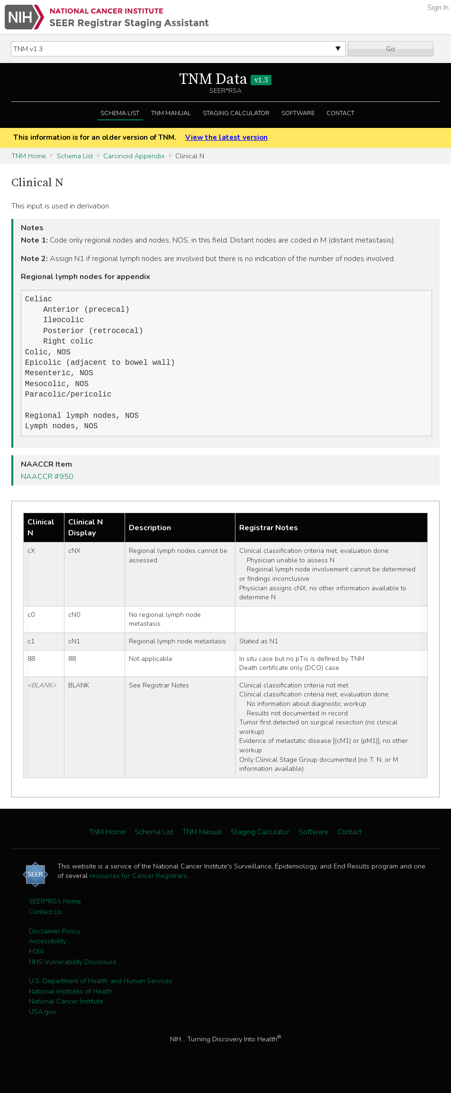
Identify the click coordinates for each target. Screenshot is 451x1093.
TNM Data (225, 79)
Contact (340, 113)
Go (390, 49)
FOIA (36, 963)
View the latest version (226, 137)
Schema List (119, 113)
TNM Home (28, 156)
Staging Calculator (236, 113)
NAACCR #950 (47, 489)
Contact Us (45, 924)
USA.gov (42, 1024)
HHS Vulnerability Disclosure (73, 974)
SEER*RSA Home (55, 913)
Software (298, 113)
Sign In (438, 7)
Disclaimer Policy (54, 943)
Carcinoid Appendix (133, 156)
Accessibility (47, 953)
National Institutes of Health (71, 1003)
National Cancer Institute (66, 1013)
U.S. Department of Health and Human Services (100, 993)
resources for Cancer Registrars (138, 888)
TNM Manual (171, 113)
